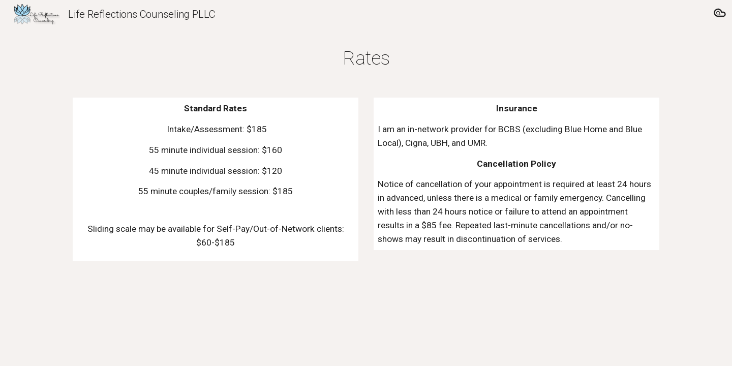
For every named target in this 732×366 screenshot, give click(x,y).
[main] (366, 58)
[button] (720, 14)
